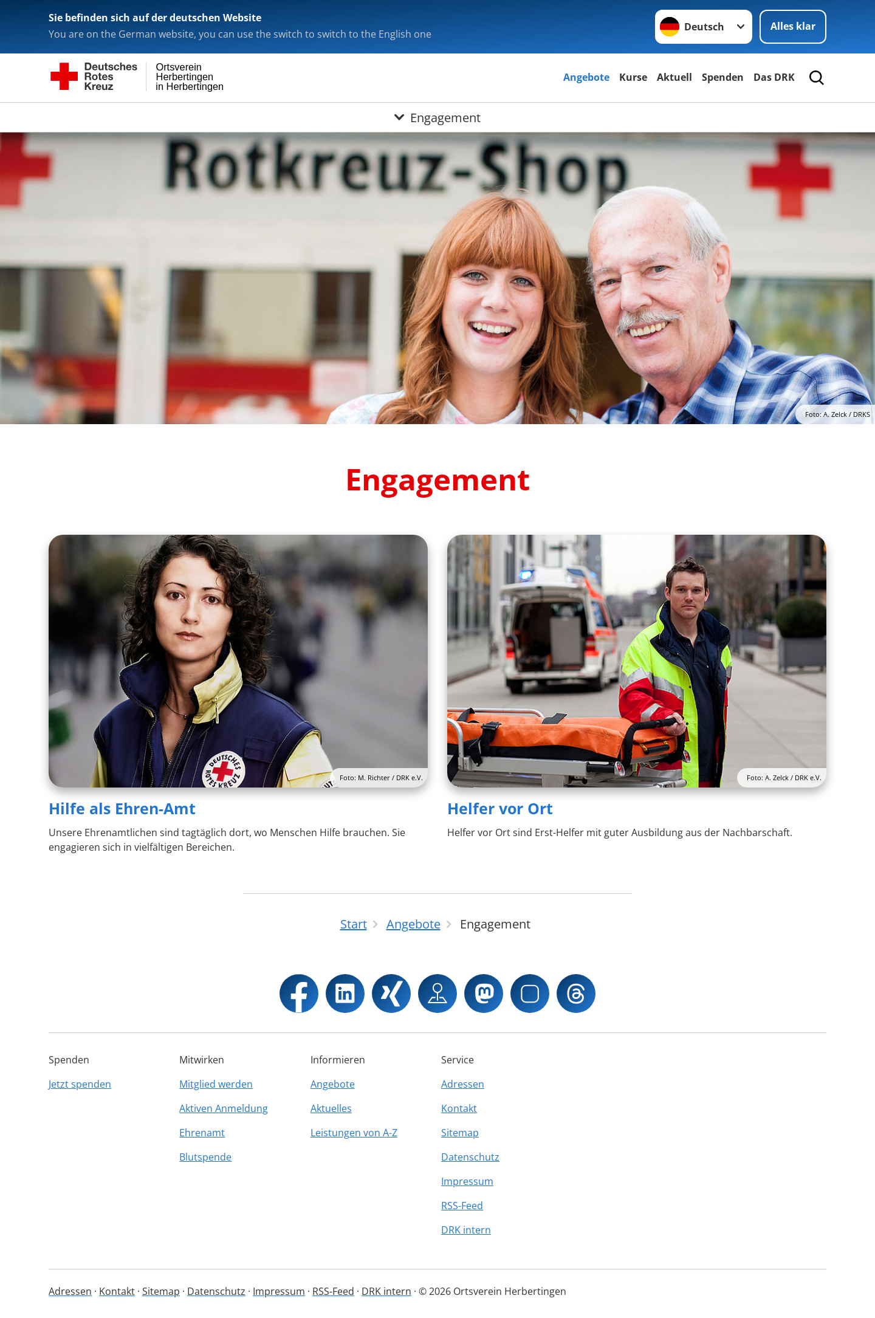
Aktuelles (331, 1108)
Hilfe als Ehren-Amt (122, 808)
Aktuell (674, 77)
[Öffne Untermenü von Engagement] (437, 117)
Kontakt (459, 1108)
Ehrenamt (202, 1132)
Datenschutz (470, 1157)
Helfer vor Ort (500, 808)
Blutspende (205, 1157)
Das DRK (774, 77)
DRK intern (466, 1230)
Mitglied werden (216, 1084)
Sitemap (460, 1132)
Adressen (462, 1084)
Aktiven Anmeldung (223, 1108)
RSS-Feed (462, 1205)
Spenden (723, 77)
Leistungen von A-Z (354, 1132)
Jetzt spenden (80, 1084)
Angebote (586, 77)
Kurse (633, 77)
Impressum (467, 1181)
